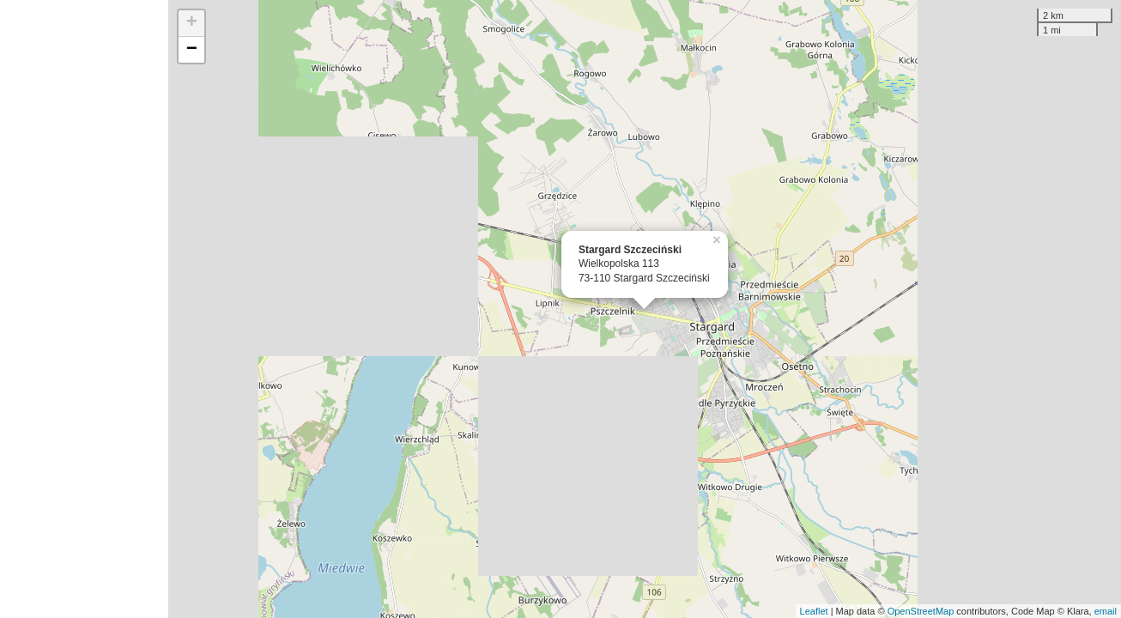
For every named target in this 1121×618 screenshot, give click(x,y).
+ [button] (191, 23)
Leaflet (814, 611)
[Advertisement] (84, 309)
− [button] (191, 50)
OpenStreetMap (921, 611)
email (1105, 611)
